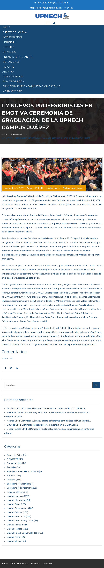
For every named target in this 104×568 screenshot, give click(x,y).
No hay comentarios (73, 187)
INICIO (6, 27)
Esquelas (11, 467)
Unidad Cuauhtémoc (17, 508)
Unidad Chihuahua (16, 500)
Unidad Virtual (14, 541)
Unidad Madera (14, 528)
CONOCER (12, 459)
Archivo (8, 71)
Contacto (47, 563)
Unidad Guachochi (16, 516)
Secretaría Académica (18, 483)
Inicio (4, 134)
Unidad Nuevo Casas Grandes (22, 532)
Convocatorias (14, 463)
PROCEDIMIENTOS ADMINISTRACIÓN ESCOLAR (31, 86)
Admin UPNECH (35, 187)
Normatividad (12, 91)
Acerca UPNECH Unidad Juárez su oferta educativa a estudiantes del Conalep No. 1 (49, 420)
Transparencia (12, 76)
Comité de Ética (13, 81)
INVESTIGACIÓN (12, 37)
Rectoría (11, 479)
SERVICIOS (9, 52)
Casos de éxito (14, 455)
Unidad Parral (13, 536)
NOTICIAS (8, 47)
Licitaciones (11, 61)
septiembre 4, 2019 (14, 187)
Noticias (11, 475)
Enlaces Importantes (17, 56)
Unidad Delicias (14, 512)
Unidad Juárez (17, 134)
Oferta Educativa (19, 563)
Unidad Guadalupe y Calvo (20, 520)
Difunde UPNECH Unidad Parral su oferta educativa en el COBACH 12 (42, 424)
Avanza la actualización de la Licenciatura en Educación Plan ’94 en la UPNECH (46, 408)
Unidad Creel (13, 504)
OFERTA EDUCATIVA (14, 32)
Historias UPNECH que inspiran (23, 471)
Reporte (8, 66)
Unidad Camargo (15, 496)
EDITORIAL (9, 42)
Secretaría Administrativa (20, 487)
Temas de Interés (16, 491)
